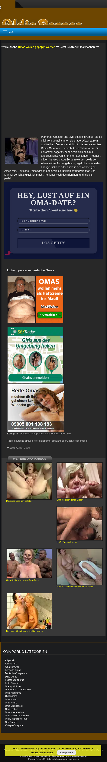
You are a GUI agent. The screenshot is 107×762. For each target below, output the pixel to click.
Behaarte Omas (13, 670)
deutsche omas (22, 440)
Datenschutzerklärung (57, 759)
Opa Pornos (11, 722)
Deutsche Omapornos (32, 433)
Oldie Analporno (13, 693)
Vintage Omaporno (14, 725)
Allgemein (10, 660)
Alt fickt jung (11, 663)
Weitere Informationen (42, 752)
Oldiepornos (11, 696)
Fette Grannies (12, 683)
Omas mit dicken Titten (16, 718)
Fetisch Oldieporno (14, 680)
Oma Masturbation (14, 712)
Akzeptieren (66, 752)
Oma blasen (11, 699)
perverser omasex (78, 440)
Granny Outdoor (13, 686)
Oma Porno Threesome (58, 433)
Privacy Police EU (36, 759)
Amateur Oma (12, 667)
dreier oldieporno (41, 440)
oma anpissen (59, 440)
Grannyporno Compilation (18, 689)
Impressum (74, 759)
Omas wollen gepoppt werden (36, 47)
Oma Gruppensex (14, 706)
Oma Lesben (11, 709)
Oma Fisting (11, 702)
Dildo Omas (11, 676)
